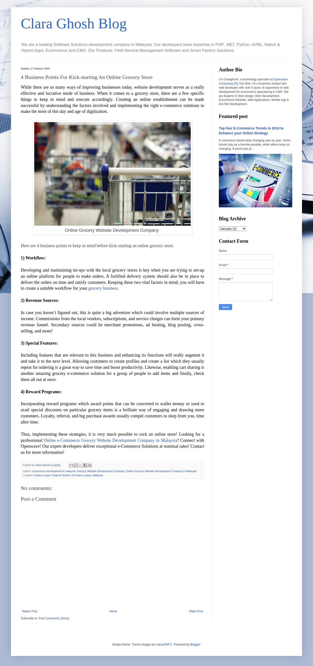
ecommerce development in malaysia (54, 471)
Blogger (195, 644)
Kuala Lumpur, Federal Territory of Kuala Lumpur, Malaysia (68, 475)
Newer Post (29, 611)
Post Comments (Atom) (54, 618)
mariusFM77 (164, 644)
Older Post (196, 611)
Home (113, 611)
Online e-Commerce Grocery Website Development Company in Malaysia (110, 440)
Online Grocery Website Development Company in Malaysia (161, 471)
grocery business (103, 288)
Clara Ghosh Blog (74, 23)
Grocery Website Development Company (101, 471)
